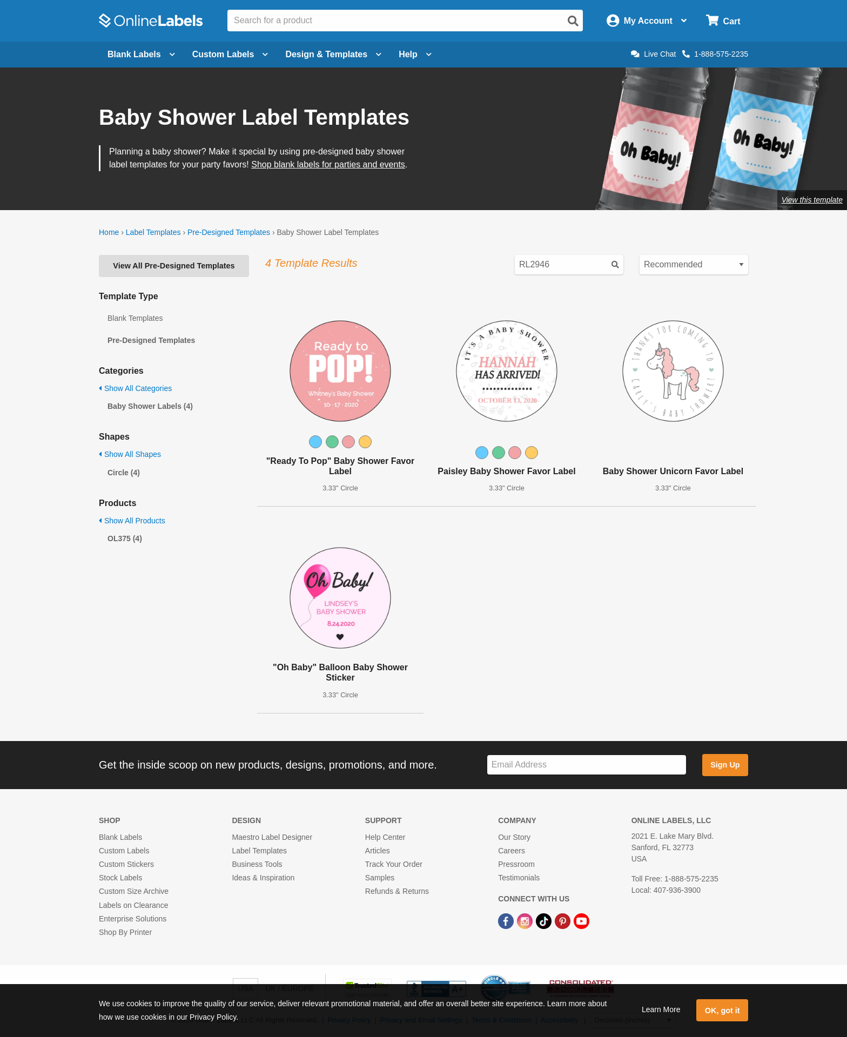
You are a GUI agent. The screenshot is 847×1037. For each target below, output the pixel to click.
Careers (511, 850)
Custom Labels (124, 850)
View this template (812, 200)
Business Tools (257, 864)
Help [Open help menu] (415, 54)
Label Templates (153, 232)
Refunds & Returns (397, 891)
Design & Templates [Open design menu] (333, 54)
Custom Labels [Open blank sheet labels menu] (230, 54)
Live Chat (653, 54)
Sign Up (725, 764)
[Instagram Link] (526, 921)
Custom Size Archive (134, 891)
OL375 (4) (124, 538)
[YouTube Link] (581, 921)
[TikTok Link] (545, 921)
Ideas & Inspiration (263, 877)
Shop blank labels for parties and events (328, 164)
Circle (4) (123, 472)
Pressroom (516, 864)
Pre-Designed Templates (228, 232)
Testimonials (519, 877)
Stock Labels (120, 877)
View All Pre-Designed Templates (173, 265)
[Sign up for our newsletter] (586, 765)
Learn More (661, 1009)
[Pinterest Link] (564, 921)
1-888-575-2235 (715, 54)
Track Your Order (393, 864)
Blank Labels (120, 837)
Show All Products (132, 520)
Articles (377, 850)
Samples (379, 877)
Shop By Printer (125, 932)
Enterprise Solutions (132, 918)
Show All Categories (135, 388)
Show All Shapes (130, 454)
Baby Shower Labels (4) (150, 406)
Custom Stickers (126, 864)
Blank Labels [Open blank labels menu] (141, 54)
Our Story (514, 837)
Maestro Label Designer (272, 837)
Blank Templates (135, 318)
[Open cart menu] (723, 20)
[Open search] (573, 21)
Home (109, 232)
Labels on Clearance (133, 905)
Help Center (385, 837)
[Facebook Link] (507, 921)
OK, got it (722, 1010)
